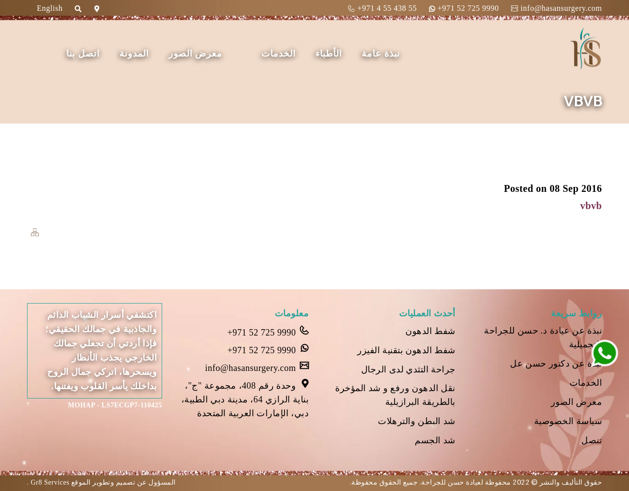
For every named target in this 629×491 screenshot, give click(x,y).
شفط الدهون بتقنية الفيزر (406, 350)
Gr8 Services (49, 482)
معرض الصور (196, 54)
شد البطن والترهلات (417, 421)
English (49, 8)
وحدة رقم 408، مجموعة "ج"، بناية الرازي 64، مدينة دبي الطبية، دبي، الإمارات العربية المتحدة (245, 398)
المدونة (134, 54)
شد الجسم (435, 440)
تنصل (591, 440)
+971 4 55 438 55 (382, 8)
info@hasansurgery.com (556, 8)
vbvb (591, 205)
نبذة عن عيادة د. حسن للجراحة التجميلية (543, 337)
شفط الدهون (430, 331)
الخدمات (278, 54)
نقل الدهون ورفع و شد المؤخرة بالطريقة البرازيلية (395, 395)
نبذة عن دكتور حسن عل (556, 363)
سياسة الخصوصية (568, 421)
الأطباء (328, 54)
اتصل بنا (83, 54)
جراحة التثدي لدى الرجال (408, 369)
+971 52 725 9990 (464, 8)
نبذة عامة (381, 54)
